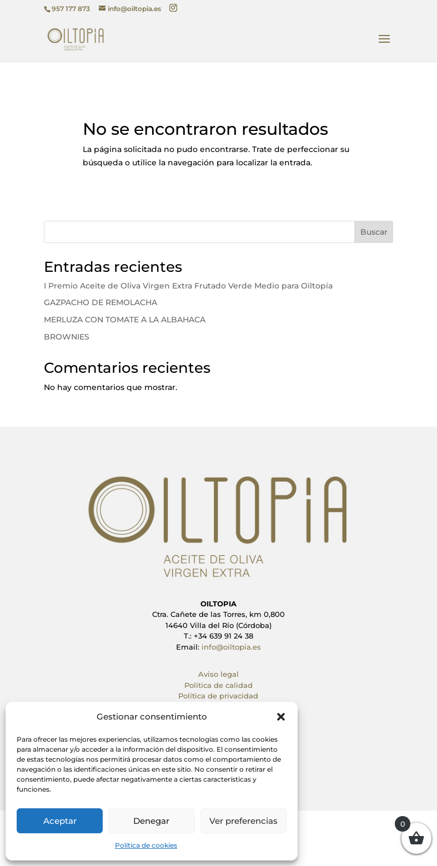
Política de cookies (146, 845)
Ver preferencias (243, 821)
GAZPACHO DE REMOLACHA (100, 302)
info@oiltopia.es (231, 646)
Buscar (374, 232)
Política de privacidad (218, 695)
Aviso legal (218, 674)
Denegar (151, 821)
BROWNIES (66, 337)
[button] (281, 716)
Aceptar (60, 821)
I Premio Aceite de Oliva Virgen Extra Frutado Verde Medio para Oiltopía (188, 286)
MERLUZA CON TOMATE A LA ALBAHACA (124, 320)
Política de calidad (218, 685)
